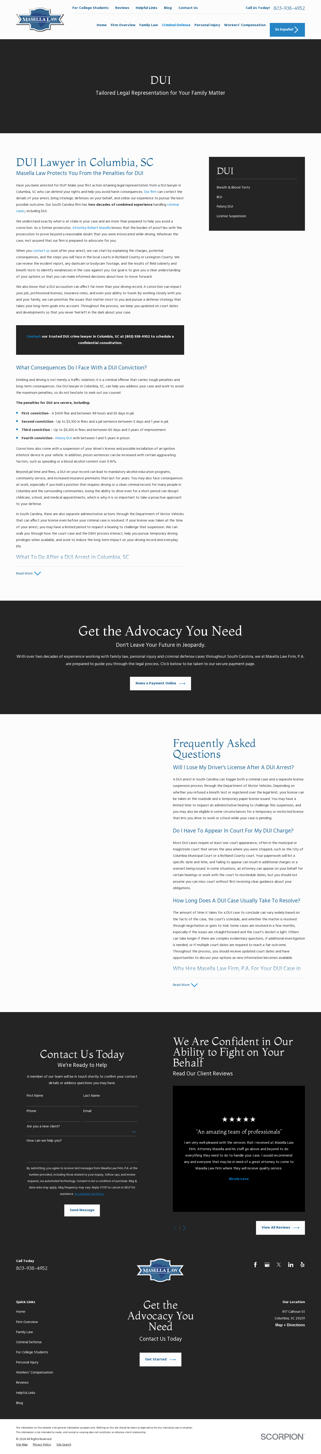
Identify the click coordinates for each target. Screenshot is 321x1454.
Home (20, 1312)
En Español (287, 30)
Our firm (150, 192)
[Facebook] (255, 1264)
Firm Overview (27, 1322)
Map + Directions (290, 1325)
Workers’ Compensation (34, 1373)
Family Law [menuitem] (148, 25)
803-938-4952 (289, 8)
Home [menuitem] (102, 25)
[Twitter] (279, 1264)
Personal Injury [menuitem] (207, 25)
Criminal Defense (29, 1342)
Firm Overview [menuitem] (123, 25)
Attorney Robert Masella (91, 228)
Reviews (122, 8)
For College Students (90, 8)
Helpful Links (146, 8)
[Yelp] (302, 1264)
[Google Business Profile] (267, 1264)
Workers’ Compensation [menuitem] (245, 25)
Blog (168, 8)
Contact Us (188, 8)
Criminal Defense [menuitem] (176, 25)
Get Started (160, 1360)
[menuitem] (257, 187)
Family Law (24, 1332)
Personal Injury (27, 1362)
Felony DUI (64, 438)
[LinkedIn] (290, 1264)
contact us (41, 251)
